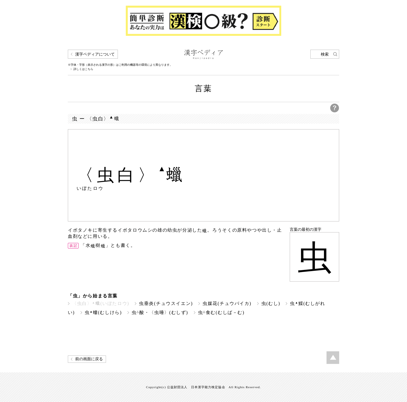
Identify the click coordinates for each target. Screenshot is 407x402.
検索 (325, 54)
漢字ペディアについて (95, 54)
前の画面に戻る (89, 359)
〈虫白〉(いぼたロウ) (100, 303)
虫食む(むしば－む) (221, 312)
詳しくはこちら (83, 69)
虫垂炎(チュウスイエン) (166, 303)
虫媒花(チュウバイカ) (227, 303)
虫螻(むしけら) (103, 312)
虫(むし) (270, 303)
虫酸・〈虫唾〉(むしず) (160, 312)
